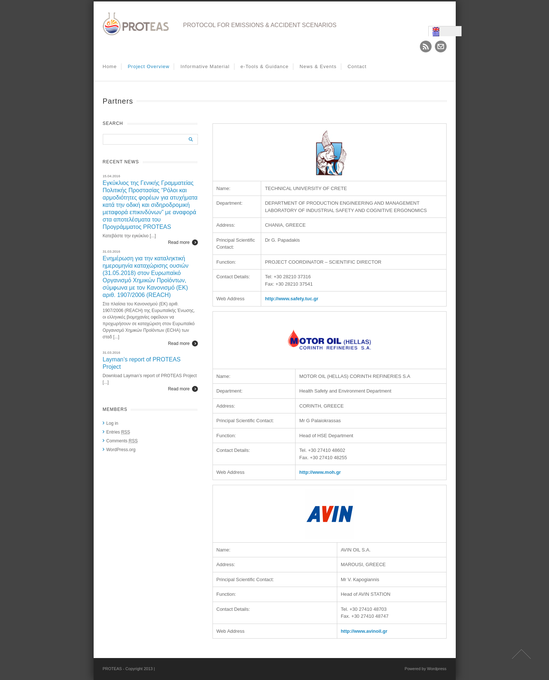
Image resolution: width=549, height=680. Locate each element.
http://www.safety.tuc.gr (291, 298)
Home (110, 66)
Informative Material (204, 66)
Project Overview (148, 66)
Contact (356, 66)
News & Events (318, 66)
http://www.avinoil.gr (364, 631)
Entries (118, 432)
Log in (112, 423)
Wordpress (437, 668)
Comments (122, 440)
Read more (178, 242)
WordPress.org (121, 449)
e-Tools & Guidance (265, 66)
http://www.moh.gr (320, 472)
